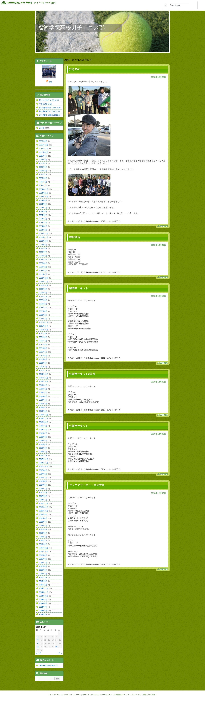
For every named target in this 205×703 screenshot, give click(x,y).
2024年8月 (43, 204)
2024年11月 (43, 193)
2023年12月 (43, 234)
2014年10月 (43, 596)
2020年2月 (43, 367)
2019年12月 (43, 374)
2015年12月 (43, 548)
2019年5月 (43, 396)
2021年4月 (43, 352)
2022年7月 (43, 296)
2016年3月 (43, 537)
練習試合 (74, 237)
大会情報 (117, 695)
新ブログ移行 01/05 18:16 (49, 100)
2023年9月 (43, 245)
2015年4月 (43, 574)
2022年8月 (43, 293)
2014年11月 (43, 592)
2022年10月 (43, 285)
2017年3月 (43, 492)
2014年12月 (43, 589)
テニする (94, 695)
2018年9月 (43, 426)
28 (56, 647)
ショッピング (67, 695)
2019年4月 (43, 400)
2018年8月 (43, 430)
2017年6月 (43, 481)
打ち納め (74, 69)
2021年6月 (43, 345)
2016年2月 (43, 540)
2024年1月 (43, 230)
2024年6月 (43, 211)
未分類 (79, 221)
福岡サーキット (78, 288)
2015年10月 (43, 552)
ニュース (77, 695)
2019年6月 (43, 393)
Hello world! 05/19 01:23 (48, 666)
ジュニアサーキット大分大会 (86, 485)
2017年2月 (43, 496)
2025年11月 (43, 149)
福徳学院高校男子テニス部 (71, 27)
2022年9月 (43, 289)
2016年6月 (43, 526)
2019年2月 (43, 407)
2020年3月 (43, 363)
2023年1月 (43, 274)
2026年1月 (43, 141)
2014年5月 (43, 614)
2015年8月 (43, 559)
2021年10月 (43, 330)
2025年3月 (43, 178)
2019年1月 (43, 411)
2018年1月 (43, 455)
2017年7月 (43, 478)
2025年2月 (43, 182)
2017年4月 (43, 489)
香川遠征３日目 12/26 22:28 (50, 115)
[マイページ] (39, 3)
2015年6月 (43, 566)
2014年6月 (43, 611)
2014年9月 (43, 600)
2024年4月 (43, 219)
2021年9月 (43, 333)
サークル (85, 695)
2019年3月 (43, 404)
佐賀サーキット (78, 425)
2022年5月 (43, 304)
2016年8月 (43, 518)
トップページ (55, 695)
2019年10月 (43, 381)
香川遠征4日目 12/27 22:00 (49, 111)
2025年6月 (43, 167)
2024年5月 (43, 215)
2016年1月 (43, 544)
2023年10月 (43, 241)
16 (38, 643)
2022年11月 (43, 282)
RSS (50, 82)
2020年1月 (43, 370)
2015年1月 (43, 585)
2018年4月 (43, 444)
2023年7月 (43, 252)
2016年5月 (43, 529)
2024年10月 (43, 197)
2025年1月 (43, 186)
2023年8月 (43, 248)
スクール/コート (106, 695)
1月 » (60, 653)
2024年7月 (43, 208)
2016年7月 (43, 522)
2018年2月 (43, 452)
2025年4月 (43, 174)
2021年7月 (43, 341)
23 (38, 647)
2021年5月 (43, 348)
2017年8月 (43, 474)
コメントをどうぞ (113, 221)
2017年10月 (43, 467)
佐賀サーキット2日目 (82, 373)
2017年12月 (43, 459)
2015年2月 (43, 581)
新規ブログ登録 (149, 695)
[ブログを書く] (50, 3)
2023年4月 (43, 263)
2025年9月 (43, 156)
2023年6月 (43, 256)
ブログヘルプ (136, 695)
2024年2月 (43, 226)
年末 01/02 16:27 (45, 104)
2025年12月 (43, 145)
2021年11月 (43, 326)
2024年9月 (43, 200)
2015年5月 (43, 570)
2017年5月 (43, 485)
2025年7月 (43, 163)
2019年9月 (43, 385)
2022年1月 (43, 319)
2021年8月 (43, 337)
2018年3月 (43, 448)
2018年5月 (43, 441)
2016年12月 (43, 503)
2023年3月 (43, 267)
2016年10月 (43, 511)
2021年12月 (43, 322)
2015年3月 (43, 577)
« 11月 (38, 653)
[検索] (179, 5)
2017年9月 (43, 470)
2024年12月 (43, 189)
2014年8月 (43, 603)
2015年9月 (43, 555)
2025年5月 (43, 171)
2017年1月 (43, 500)
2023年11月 (43, 237)
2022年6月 (43, 300)
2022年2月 (43, 315)
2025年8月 (43, 160)
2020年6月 (43, 356)
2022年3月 (43, 311)
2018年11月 (43, 418)
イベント (125, 695)
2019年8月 (43, 389)
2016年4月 (43, 533)
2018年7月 (43, 433)
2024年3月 (43, 223)
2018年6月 (43, 437)
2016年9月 (43, 515)
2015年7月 (43, 563)
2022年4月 (43, 308)
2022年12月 (43, 278)
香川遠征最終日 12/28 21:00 (50, 108)
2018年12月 (43, 415)
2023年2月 (43, 271)
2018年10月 (43, 422)
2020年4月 (43, 359)
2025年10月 (43, 152)
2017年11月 (43, 463)
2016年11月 (43, 507)
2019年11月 (43, 378)
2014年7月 (43, 607)
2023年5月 (43, 259)
